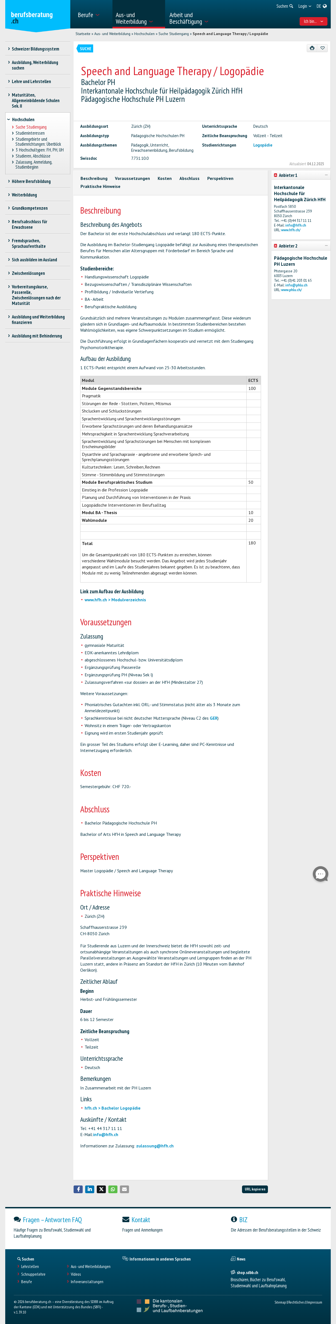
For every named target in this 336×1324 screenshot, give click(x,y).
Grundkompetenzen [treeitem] (30, 208)
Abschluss (189, 178)
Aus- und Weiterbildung (112, 33)
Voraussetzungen (132, 178)
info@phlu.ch (296, 285)
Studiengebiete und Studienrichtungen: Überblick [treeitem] (38, 141)
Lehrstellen (30, 1266)
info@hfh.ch (105, 1134)
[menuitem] (93, 14)
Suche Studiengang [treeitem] (31, 127)
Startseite (83, 33)
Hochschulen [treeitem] (23, 119)
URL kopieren (255, 1189)
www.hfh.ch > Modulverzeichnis (115, 599)
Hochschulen (144, 33)
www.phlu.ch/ (291, 290)
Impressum (314, 1302)
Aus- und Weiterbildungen (91, 1266)
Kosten (165, 178)
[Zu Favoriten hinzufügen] (322, 48)
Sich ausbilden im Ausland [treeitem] (34, 260)
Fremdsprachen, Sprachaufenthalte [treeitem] (29, 243)
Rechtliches (296, 1302)
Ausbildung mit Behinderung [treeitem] (37, 336)
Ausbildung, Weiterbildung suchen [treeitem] (35, 65)
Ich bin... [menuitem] (313, 21)
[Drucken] (312, 48)
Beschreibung (93, 178)
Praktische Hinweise (100, 186)
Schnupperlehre (33, 1274)
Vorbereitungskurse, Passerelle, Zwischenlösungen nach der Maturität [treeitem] (36, 295)
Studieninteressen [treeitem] (30, 133)
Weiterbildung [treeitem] (24, 195)
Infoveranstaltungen (87, 1281)
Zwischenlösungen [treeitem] (28, 273)
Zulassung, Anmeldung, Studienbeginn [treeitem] (33, 164)
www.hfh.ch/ (290, 230)
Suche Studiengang (173, 33)
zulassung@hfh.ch (155, 1145)
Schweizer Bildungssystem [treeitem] (36, 49)
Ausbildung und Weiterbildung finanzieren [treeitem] (38, 319)
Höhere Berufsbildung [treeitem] (31, 181)
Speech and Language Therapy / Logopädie (230, 33)
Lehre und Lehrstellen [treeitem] (31, 81)
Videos (76, 1274)
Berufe (26, 1281)
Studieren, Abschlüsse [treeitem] (32, 156)
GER (213, 718)
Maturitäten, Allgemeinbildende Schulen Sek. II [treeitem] (36, 100)
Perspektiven (220, 178)
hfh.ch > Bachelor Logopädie (113, 1108)
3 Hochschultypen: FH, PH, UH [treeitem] (39, 150)
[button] (78, 1189)
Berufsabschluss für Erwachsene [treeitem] (29, 224)
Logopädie (262, 145)
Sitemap (280, 1302)
